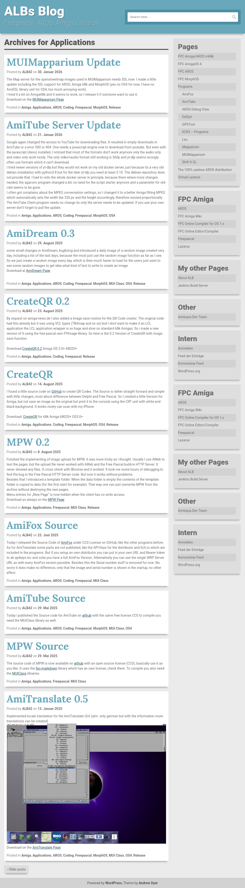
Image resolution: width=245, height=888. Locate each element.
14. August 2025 (50, 384)
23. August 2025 (50, 311)
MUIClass (19, 673)
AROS (57, 107)
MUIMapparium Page (48, 99)
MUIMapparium (193, 155)
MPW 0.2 (28, 442)
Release (115, 107)
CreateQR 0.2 (38, 301)
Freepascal (83, 107)
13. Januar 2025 (50, 709)
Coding (68, 107)
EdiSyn (187, 117)
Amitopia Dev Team (192, 317)
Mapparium (190, 147)
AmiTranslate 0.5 (47, 698)
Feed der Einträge (191, 356)
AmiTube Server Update (64, 124)
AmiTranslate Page (47, 847)
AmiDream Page (38, 271)
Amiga (26, 107)
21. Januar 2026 (50, 135)
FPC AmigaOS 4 (190, 64)
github (86, 615)
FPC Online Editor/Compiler (198, 231)
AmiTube (188, 102)
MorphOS (100, 107)
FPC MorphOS (188, 79)
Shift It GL (189, 162)
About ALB (186, 278)
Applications (42, 107)
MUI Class (116, 284)
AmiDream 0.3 (41, 233)
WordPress (113, 883)
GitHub (56, 391)
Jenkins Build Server (193, 285)
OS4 (112, 215)
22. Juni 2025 (48, 535)
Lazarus (184, 246)
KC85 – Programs (195, 132)
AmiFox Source (42, 525)
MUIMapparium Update (64, 62)
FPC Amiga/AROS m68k (196, 56)
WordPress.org (189, 371)
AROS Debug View (195, 109)
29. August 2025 (50, 243)
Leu (185, 139)
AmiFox (66, 542)
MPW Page (56, 500)
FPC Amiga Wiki (190, 216)
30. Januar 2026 (50, 72)
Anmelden (185, 348)
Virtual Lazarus (189, 177)
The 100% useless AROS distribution (205, 170)
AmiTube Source (46, 598)
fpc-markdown (46, 668)
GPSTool (188, 124)
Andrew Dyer (148, 883)
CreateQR (30, 374)
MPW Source (38, 646)
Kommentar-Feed (191, 363)
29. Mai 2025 (47, 608)
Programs (185, 86)
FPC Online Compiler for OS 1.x (201, 224)
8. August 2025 (49, 452)
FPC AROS (186, 71)
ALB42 (27, 72)
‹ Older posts (16, 869)
